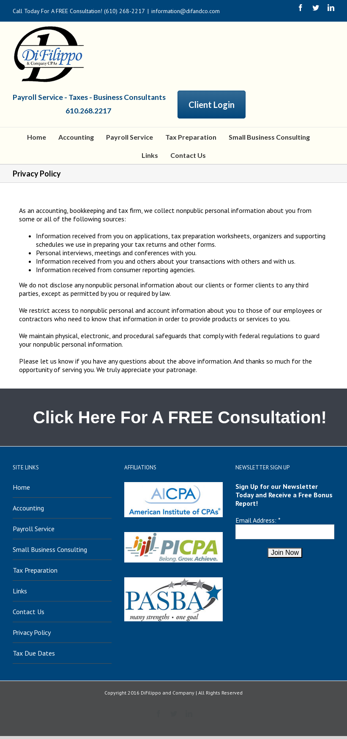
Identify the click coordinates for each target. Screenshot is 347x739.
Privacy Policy (32, 632)
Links (20, 591)
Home (21, 487)
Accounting (28, 508)
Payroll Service (34, 528)
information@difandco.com (185, 11)
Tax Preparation (35, 570)
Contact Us (28, 611)
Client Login (212, 104)
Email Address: (255, 520)
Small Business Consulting (50, 549)
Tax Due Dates (34, 653)
